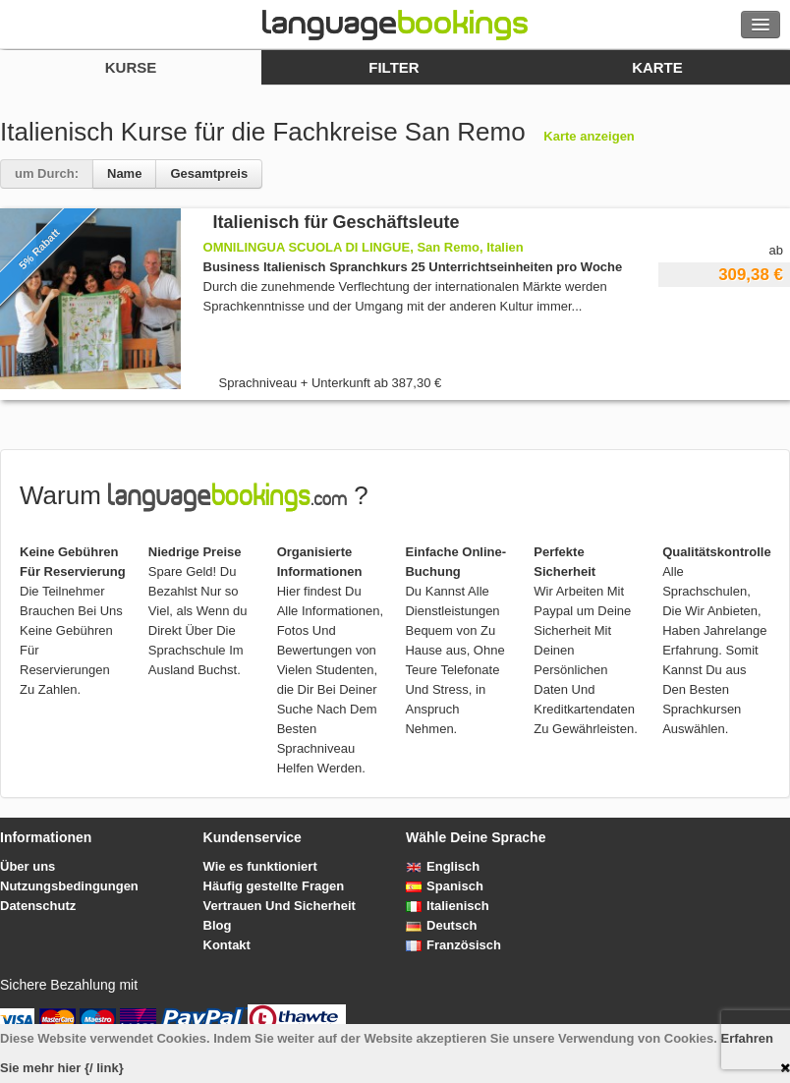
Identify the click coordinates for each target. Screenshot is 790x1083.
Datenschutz (38, 905)
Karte (657, 67)
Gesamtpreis (209, 173)
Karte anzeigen (588, 136)
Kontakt (227, 945)
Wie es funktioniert (260, 866)
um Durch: (47, 173)
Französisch (453, 945)
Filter (393, 67)
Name (124, 173)
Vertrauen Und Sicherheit (279, 905)
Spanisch (444, 886)
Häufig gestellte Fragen (274, 886)
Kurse (131, 67)
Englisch (443, 866)
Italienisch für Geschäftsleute (336, 222)
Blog (217, 925)
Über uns (27, 866)
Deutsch (441, 925)
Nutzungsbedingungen (69, 886)
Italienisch (447, 905)
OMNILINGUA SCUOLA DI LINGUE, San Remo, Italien (363, 247)
